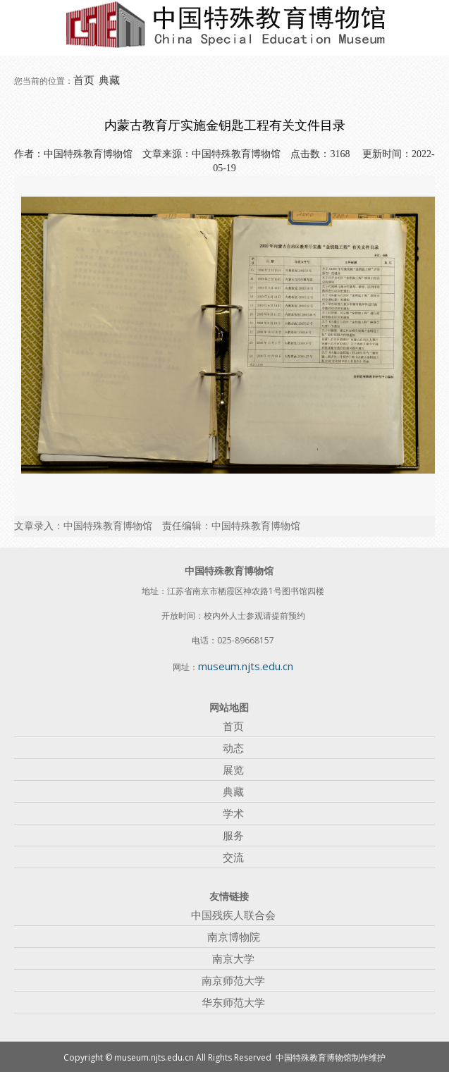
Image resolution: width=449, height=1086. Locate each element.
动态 (233, 748)
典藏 (109, 80)
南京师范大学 (233, 980)
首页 (83, 80)
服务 (233, 835)
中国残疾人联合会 (233, 915)
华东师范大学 (233, 1002)
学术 (233, 813)
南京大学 (233, 958)
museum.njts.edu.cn (245, 666)
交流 (233, 857)
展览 (233, 770)
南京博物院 (233, 937)
